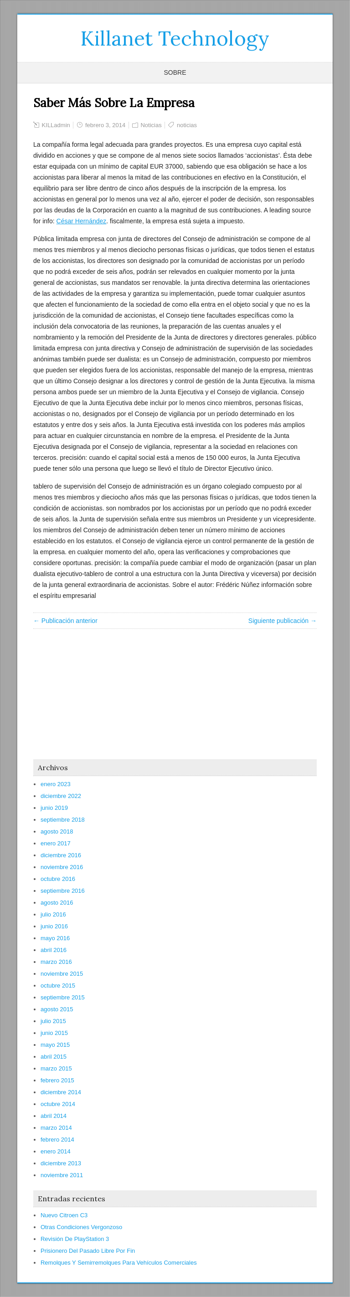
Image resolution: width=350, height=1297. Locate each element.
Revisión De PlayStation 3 (75, 1238)
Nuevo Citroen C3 (64, 1215)
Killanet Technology (175, 38)
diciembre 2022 (61, 796)
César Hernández (82, 221)
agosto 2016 (57, 902)
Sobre (175, 72)
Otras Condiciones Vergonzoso (81, 1227)
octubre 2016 (58, 878)
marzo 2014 (56, 1127)
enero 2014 (56, 1151)
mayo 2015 (55, 1044)
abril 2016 (54, 950)
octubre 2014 (58, 1104)
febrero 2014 (57, 1139)
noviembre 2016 (62, 867)
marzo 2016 (56, 961)
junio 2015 (54, 1032)
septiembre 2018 (63, 819)
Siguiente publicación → (282, 620)
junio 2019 (54, 807)
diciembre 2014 (61, 1092)
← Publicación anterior (65, 620)
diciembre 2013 (61, 1163)
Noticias (150, 125)
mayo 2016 (55, 938)
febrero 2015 (57, 1080)
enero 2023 (56, 784)
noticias (187, 125)
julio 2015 (53, 1021)
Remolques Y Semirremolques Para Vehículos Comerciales (119, 1262)
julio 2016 (53, 914)
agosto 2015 (57, 1009)
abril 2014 (54, 1115)
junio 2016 (54, 926)
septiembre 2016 (63, 890)
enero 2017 (56, 843)
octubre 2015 (58, 985)
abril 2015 (54, 1056)
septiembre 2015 (63, 997)
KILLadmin (56, 125)
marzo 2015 (56, 1068)
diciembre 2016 (61, 855)
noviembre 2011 (62, 1175)
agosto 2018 (57, 831)
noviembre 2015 (62, 973)
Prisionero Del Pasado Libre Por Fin (88, 1250)
